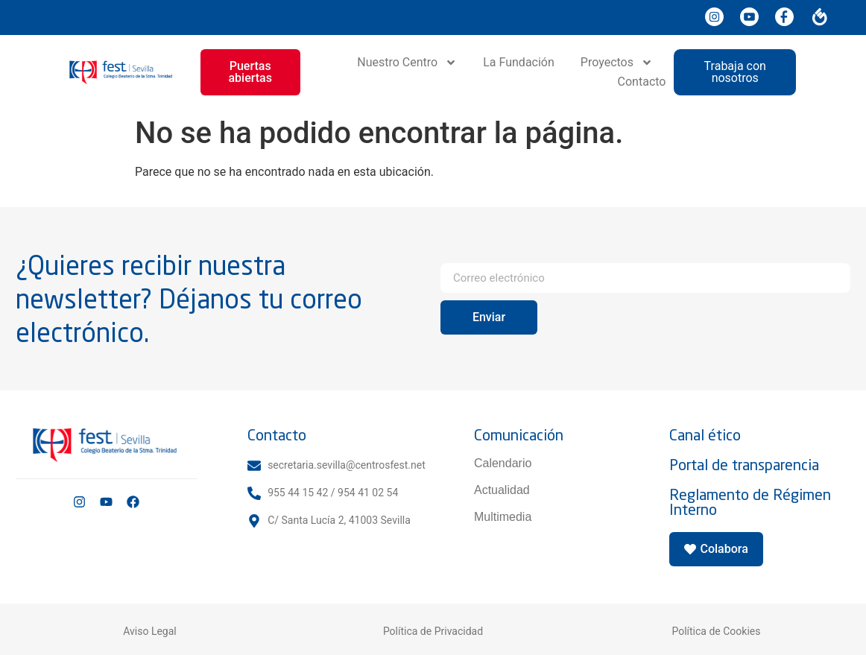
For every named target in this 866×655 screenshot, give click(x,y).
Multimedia (502, 516)
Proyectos (617, 62)
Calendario (502, 463)
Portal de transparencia (744, 464)
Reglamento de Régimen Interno (750, 502)
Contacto (642, 82)
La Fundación (518, 62)
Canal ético (705, 434)
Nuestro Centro (407, 62)
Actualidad (502, 490)
